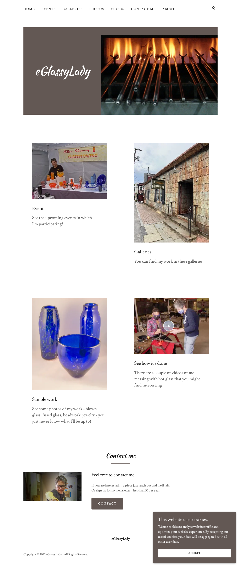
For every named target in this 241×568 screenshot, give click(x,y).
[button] (213, 8)
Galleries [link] (72, 9)
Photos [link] (96, 9)
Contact (107, 504)
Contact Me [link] (143, 9)
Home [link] (29, 9)
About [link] (168, 9)
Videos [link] (117, 9)
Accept (194, 553)
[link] (62, 74)
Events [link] (48, 9)
